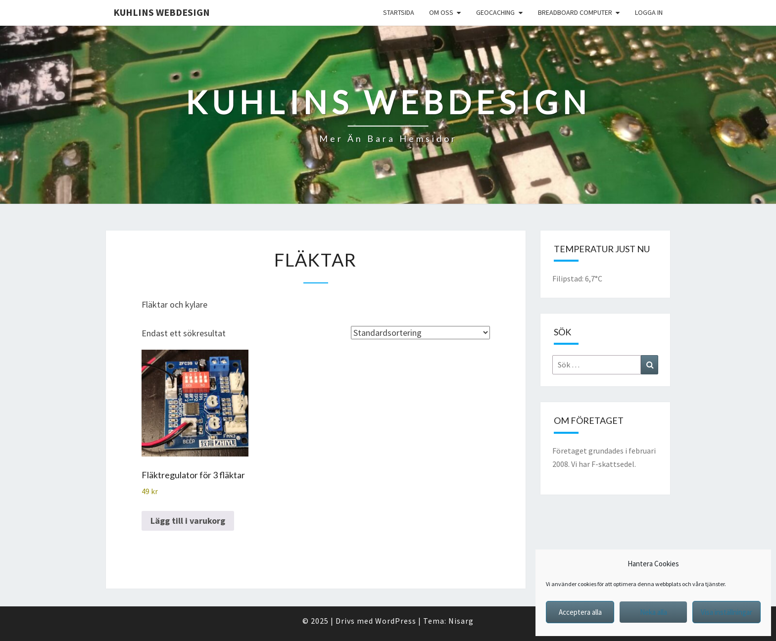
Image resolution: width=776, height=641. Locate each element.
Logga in (649, 12)
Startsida (398, 12)
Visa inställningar (726, 612)
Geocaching (495, 12)
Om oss (441, 12)
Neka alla (653, 612)
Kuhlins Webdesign (161, 12)
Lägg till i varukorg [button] (187, 520)
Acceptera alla (580, 612)
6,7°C (593, 278)
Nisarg (461, 621)
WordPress (395, 621)
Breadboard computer (575, 12)
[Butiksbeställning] (420, 332)
